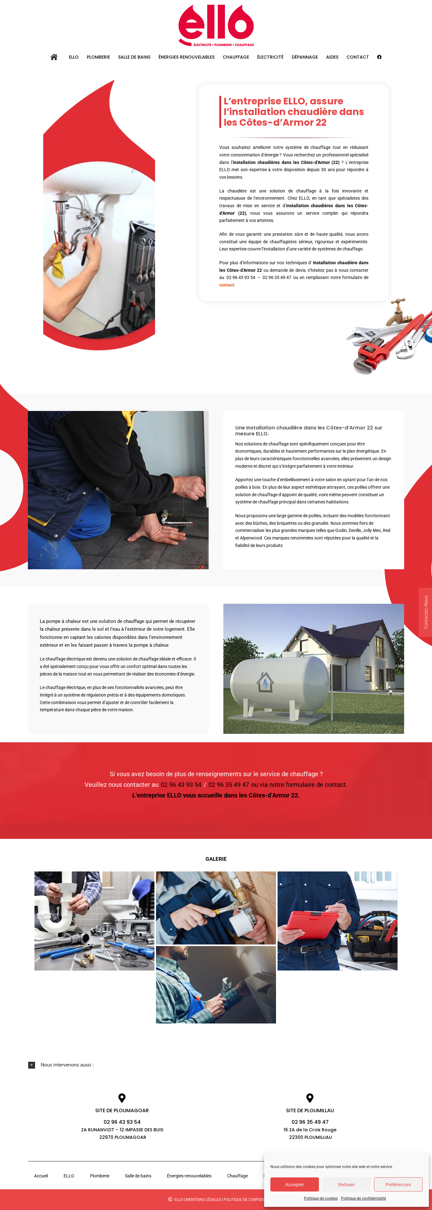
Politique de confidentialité (363, 1198)
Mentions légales (203, 1199)
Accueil (41, 1175)
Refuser (346, 1184)
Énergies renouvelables (189, 1175)
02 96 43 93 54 (240, 277)
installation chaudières (255, 162)
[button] (216, 1065)
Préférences (398, 1184)
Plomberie (99, 1175)
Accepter (294, 1184)
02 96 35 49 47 (276, 277)
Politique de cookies (321, 1198)
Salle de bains (138, 1175)
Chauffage (237, 1175)
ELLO (69, 1175)
